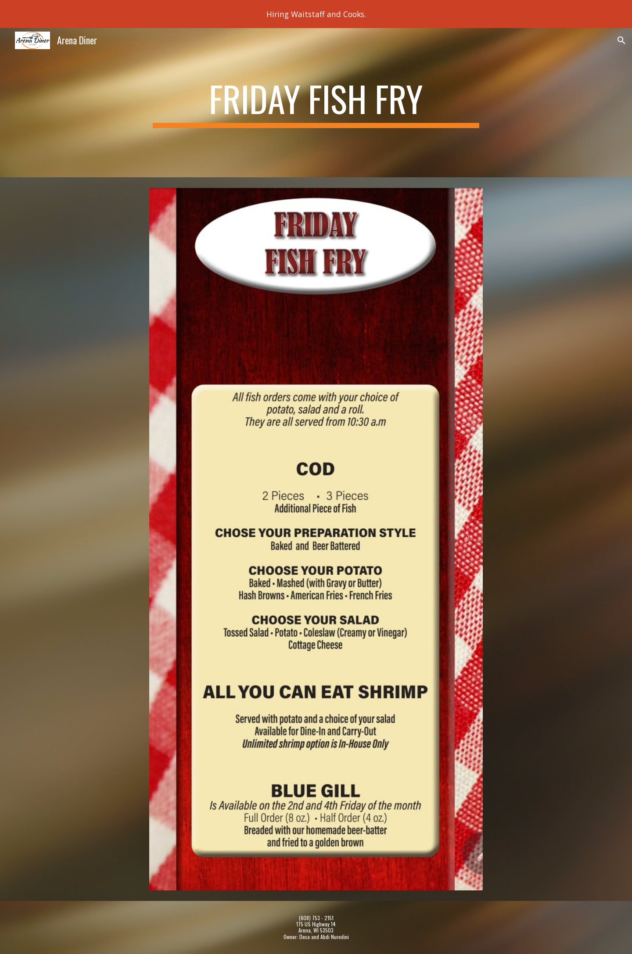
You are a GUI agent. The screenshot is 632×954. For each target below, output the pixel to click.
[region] (316, 14)
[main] (316, 103)
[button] (621, 40)
